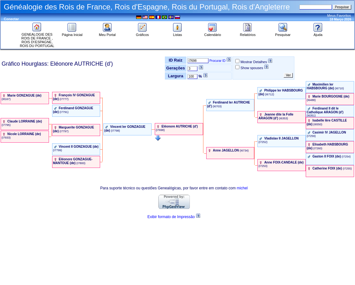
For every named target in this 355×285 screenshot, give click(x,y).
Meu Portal (107, 33)
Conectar (11, 19)
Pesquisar (283, 33)
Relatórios (248, 33)
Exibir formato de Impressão (171, 217)
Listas (177, 33)
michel (242, 188)
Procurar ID (217, 60)
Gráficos (142, 33)
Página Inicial (72, 33)
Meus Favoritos (339, 15)
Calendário (212, 33)
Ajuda (318, 33)
